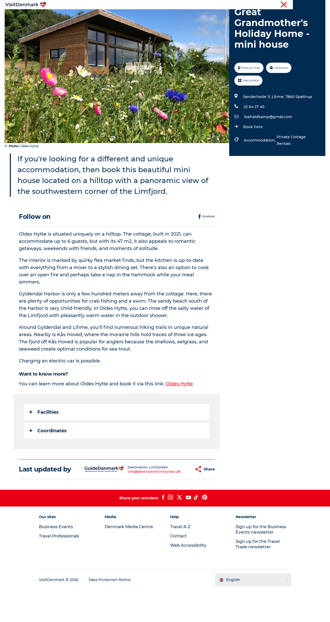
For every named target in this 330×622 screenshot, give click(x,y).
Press (303, 5)
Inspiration (84, 16)
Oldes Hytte (179, 408)
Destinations (115, 16)
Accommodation (184, 16)
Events (249, 16)
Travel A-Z (180, 558)
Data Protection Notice (114, 612)
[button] (178, 497)
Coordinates (48, 455)
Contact (319, 5)
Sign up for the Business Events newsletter (259, 561)
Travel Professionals (250, 5)
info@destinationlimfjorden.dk (141, 499)
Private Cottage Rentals (291, 164)
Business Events (282, 5)
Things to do (147, 16)
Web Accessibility (188, 577)
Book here (252, 151)
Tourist (224, 5)
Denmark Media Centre (131, 558)
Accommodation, (259, 164)
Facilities (44, 436)
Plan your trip (222, 16)
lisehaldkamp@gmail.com (268, 141)
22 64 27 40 (253, 131)
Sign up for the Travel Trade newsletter (256, 576)
